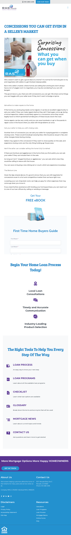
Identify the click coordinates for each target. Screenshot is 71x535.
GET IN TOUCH (10, 468)
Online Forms (41, 518)
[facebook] (1, 496)
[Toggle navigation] (67, 7)
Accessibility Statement (9, 512)
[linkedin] (6, 496)
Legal (2, 506)
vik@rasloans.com (42, 488)
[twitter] (3, 496)
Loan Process (41, 512)
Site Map (4, 515)
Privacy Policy (5, 509)
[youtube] (8, 496)
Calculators (40, 506)
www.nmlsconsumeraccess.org (11, 492)
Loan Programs (41, 509)
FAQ (37, 521)
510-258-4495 (28, 2)
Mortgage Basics (42, 515)
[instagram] (11, 496)
